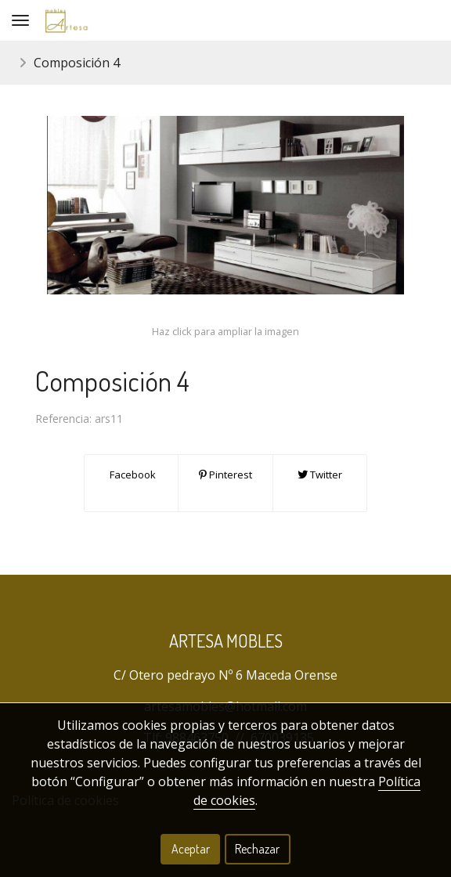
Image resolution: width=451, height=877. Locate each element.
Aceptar (190, 849)
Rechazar (257, 849)
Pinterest (225, 474)
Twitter (320, 474)
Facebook (131, 474)
